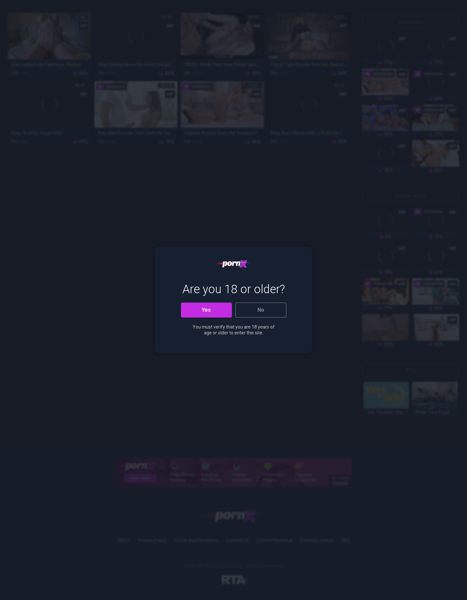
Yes (206, 310)
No (260, 310)
